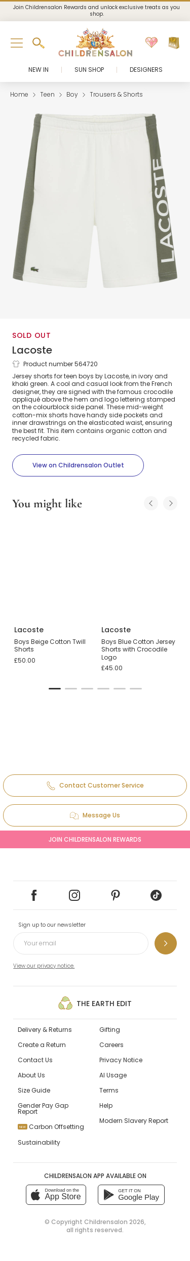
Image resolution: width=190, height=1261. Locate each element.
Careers (111, 1044)
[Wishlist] (151, 43)
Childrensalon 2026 (114, 1221)
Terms (109, 1090)
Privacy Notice (120, 1060)
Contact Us (35, 1060)
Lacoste (32, 350)
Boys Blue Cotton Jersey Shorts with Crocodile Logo (138, 649)
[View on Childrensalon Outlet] (78, 465)
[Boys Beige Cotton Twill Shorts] (51, 568)
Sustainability (39, 1142)
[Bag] (174, 43)
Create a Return (42, 1044)
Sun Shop (89, 69)
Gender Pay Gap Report (43, 1108)
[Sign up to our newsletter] (166, 943)
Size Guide (34, 1090)
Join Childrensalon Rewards (95, 839)
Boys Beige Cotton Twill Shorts (50, 646)
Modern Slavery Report (133, 1120)
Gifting (109, 1029)
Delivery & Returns (45, 1029)
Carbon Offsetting (51, 1126)
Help (105, 1105)
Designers (146, 69)
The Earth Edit (95, 1003)
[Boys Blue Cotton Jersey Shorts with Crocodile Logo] (138, 568)
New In (38, 69)
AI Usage (113, 1075)
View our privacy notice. (43, 966)
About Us (31, 1075)
